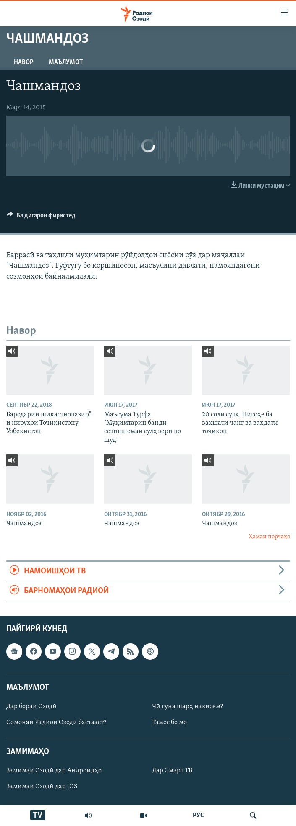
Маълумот (66, 62)
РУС (198, 815)
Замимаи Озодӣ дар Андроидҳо (54, 770)
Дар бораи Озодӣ (31, 706)
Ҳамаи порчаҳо (269, 537)
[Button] (41, 217)
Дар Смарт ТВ (172, 770)
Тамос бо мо (169, 722)
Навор (24, 62)
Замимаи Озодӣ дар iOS (42, 786)
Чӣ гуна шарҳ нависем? (187, 706)
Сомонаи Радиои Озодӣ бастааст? (56, 722)
